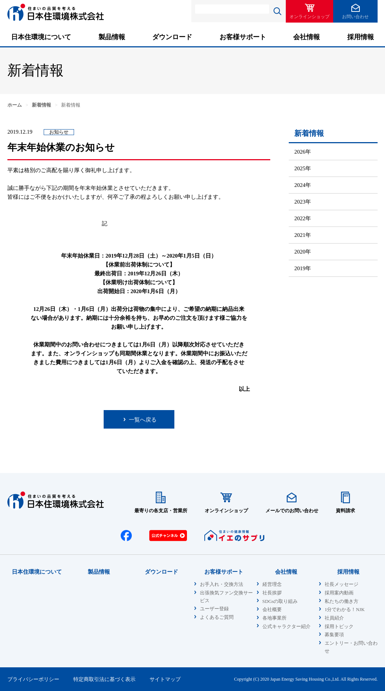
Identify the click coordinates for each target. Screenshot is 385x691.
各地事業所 (274, 618)
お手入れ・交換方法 (221, 584)
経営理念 (272, 584)
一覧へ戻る (143, 420)
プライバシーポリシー (33, 679)
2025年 (302, 168)
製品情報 (111, 37)
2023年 (302, 202)
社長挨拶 (272, 593)
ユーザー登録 (214, 608)
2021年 (302, 235)
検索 (277, 11)
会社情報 (306, 37)
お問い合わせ (355, 16)
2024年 (302, 185)
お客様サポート (243, 37)
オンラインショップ (309, 16)
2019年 (302, 268)
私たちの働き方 (341, 601)
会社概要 (272, 609)
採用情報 (360, 37)
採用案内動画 (339, 593)
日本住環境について (41, 37)
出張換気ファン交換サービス (226, 596)
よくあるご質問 (217, 617)
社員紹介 (334, 618)
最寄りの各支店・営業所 (160, 510)
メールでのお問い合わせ (291, 510)
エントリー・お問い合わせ (351, 647)
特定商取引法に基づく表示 (104, 679)
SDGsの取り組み (280, 601)
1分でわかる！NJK (345, 609)
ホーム (14, 105)
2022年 (302, 218)
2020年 (302, 252)
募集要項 (334, 634)
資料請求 (345, 510)
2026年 (302, 152)
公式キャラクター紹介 (286, 626)
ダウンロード (172, 37)
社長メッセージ (341, 584)
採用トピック (339, 626)
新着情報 (41, 105)
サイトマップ (165, 679)
